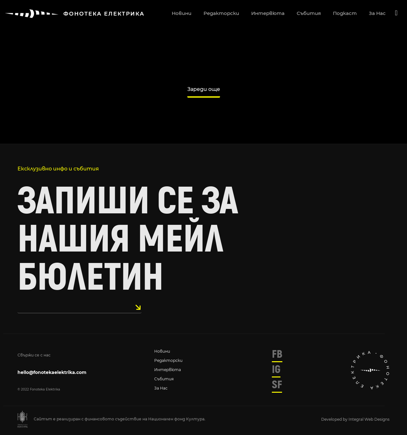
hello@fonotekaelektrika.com (51, 372)
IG (276, 369)
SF (277, 385)
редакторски (221, 13)
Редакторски (168, 360)
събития (309, 13)
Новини (162, 351)
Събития (164, 378)
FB (277, 354)
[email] (79, 307)
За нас (161, 388)
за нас (377, 13)
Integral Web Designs (369, 419)
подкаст (345, 13)
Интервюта (167, 369)
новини (181, 13)
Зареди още (203, 89)
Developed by (334, 419)
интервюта (268, 13)
